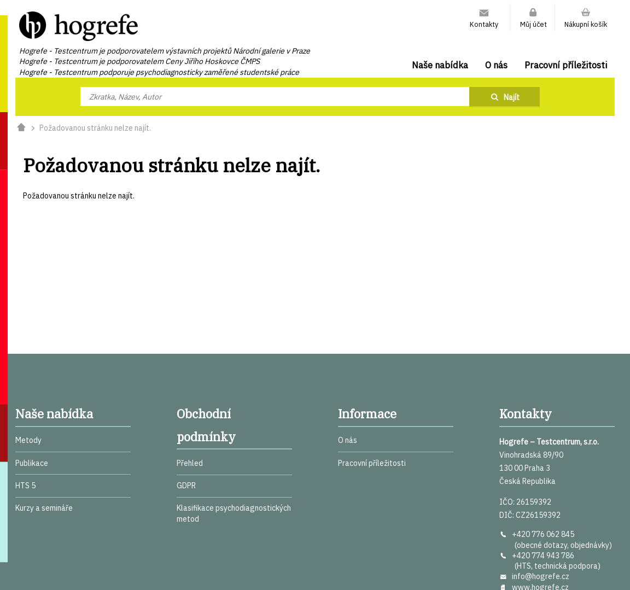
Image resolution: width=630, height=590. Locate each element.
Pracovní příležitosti (565, 65)
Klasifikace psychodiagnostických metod (234, 513)
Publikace (31, 463)
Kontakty (484, 24)
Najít (512, 97)
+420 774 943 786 (543, 555)
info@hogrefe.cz (540, 576)
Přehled (190, 463)
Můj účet (533, 24)
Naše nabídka (440, 65)
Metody (28, 440)
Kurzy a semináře (44, 508)
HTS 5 (25, 485)
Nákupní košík (585, 24)
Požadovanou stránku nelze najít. (95, 128)
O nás (496, 65)
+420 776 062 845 (543, 534)
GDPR (186, 485)
